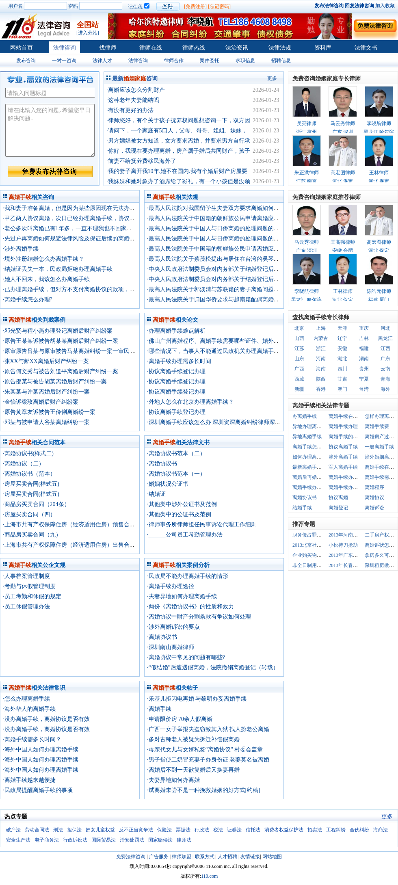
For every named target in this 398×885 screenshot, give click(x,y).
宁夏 (364, 379)
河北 (385, 328)
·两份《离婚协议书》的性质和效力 (190, 607)
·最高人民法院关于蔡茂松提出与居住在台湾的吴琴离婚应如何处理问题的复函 (244, 259)
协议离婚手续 (343, 447)
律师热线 (193, 48)
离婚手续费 (377, 426)
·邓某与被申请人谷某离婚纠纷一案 (46, 422)
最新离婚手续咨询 (311, 467)
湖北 (342, 358)
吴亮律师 (306, 123)
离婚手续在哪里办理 (350, 416)
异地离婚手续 (307, 436)
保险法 (164, 830)
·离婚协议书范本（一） (176, 474)
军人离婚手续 (343, 467)
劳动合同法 (37, 830)
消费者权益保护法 (283, 830)
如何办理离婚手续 (311, 457)
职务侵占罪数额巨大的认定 (321, 535)
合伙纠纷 (359, 830)
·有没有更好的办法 (130, 110)
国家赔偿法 (160, 840)
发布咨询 (26, 60)
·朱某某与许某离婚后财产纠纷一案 (46, 392)
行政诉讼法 (75, 840)
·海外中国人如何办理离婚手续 (40, 750)
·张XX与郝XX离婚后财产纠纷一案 (46, 361)
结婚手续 (302, 508)
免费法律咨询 (130, 856)
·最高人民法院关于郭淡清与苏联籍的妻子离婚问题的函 (216, 289)
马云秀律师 (343, 123)
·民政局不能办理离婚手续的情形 (187, 576)
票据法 (183, 830)
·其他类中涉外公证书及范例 (182, 504)
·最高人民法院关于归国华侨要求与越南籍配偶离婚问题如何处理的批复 (236, 299)
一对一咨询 (64, 60)
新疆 (299, 389)
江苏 (299, 348)
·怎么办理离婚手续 (26, 699)
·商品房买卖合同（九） (32, 535)
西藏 (299, 379)
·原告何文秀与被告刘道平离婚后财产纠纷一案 (60, 371)
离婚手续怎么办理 (311, 447)
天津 (342, 328)
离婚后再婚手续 (309, 477)
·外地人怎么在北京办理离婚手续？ (190, 402)
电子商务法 (47, 840)
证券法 (234, 830)
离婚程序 (374, 487)
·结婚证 (156, 494)
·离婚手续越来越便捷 (29, 780)
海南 (321, 369)
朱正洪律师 (306, 172)
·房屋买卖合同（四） (29, 514)
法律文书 (366, 48)
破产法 (13, 830)
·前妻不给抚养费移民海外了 (141, 161)
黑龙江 (385, 338)
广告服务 (159, 856)
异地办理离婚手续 (311, 426)
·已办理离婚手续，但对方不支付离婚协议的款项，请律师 (75, 289)
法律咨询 (64, 48)
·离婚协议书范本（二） (176, 453)
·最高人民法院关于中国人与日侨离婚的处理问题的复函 (216, 228)
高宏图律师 (343, 172)
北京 (299, 328)
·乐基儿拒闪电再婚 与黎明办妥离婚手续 (197, 699)
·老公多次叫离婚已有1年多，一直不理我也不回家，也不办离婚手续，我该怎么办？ (107, 228)
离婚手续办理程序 (311, 487)
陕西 (321, 379)
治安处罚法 (132, 840)
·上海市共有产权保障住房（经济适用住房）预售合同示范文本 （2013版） (95, 524)
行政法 (202, 830)
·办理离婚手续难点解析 (176, 331)
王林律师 (379, 172)
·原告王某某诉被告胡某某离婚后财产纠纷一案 (60, 341)
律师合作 (174, 60)
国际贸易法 (103, 840)
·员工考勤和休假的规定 (32, 596)
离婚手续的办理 (346, 436)
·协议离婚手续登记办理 (176, 371)
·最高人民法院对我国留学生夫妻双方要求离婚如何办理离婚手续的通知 (236, 208)
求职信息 (245, 60)
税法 (218, 830)
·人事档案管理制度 (26, 576)
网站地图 (272, 856)
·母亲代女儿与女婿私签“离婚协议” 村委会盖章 (205, 750)
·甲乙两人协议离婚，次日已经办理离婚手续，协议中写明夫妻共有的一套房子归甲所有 (112, 218)
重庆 (364, 328)
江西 (385, 348)
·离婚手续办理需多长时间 (179, 361)
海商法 (380, 830)
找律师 (107, 48)
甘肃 (342, 379)
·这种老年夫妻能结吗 (132, 100)
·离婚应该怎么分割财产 (135, 90)
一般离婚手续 (379, 447)
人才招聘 (227, 856)
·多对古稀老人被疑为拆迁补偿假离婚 (193, 739)
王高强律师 (343, 242)
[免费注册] (195, 6)
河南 (321, 358)
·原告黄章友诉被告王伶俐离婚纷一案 (49, 412)
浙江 (321, 348)
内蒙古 (321, 338)
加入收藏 (385, 6)
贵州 (364, 369)
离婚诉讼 (374, 508)
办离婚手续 (304, 416)
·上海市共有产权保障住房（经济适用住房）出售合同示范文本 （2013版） (95, 545)
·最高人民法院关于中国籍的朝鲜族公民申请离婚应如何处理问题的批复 (236, 218)
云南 (385, 369)
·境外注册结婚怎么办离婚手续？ (43, 259)
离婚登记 (338, 508)
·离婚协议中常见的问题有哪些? (186, 657)
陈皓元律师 (379, 291)
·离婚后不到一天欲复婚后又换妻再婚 (193, 770)
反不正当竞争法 (136, 830)
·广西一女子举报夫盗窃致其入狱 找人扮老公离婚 (208, 729)
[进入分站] (87, 33)
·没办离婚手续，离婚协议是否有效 (46, 719)
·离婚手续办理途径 (170, 586)
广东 (385, 358)
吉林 (364, 338)
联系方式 (204, 856)
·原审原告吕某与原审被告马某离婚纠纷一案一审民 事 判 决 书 (80, 351)
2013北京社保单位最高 (316, 545)
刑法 (58, 830)
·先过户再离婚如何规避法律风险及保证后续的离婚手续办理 (77, 239)
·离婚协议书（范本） (29, 474)
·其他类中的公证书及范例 (179, 514)
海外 (385, 389)
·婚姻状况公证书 (167, 484)
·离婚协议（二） (23, 464)
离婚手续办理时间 (348, 487)
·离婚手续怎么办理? (27, 299)
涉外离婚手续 (343, 457)
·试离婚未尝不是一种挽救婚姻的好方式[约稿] (203, 790)
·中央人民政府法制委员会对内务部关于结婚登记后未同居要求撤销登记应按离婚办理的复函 (261, 269)
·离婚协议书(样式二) (28, 453)
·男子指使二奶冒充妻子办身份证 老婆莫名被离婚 (208, 760)
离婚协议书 (304, 497)
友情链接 (250, 856)
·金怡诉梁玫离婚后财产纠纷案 (40, 402)
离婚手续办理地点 (348, 477)
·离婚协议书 (162, 464)
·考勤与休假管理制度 (29, 586)
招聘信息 (281, 60)
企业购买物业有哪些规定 (319, 555)
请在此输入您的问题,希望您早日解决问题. (50, 130)
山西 (299, 338)
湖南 (364, 358)
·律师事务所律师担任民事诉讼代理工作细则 (202, 524)
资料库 (322, 48)
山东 (299, 358)
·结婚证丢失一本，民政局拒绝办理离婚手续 (57, 269)
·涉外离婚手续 (21, 249)
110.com (209, 876)
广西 (299, 369)
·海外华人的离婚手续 (29, 709)
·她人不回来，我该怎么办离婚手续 (46, 279)
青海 (385, 379)
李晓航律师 (379, 123)
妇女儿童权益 (100, 830)
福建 (364, 348)
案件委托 (209, 60)
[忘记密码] (219, 6)
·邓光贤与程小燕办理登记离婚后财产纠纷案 (57, 331)
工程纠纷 (336, 830)
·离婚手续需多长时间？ (32, 739)
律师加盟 (181, 856)
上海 (321, 328)
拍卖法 (314, 830)
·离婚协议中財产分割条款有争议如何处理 (199, 617)
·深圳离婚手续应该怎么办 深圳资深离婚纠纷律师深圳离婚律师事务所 (233, 422)
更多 (272, 78)
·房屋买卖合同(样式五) (31, 484)
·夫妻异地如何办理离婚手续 (182, 596)
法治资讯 (236, 48)
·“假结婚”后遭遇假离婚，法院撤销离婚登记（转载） (213, 667)
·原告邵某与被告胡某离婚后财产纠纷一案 (55, 382)
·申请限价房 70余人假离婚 (179, 719)
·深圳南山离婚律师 (170, 647)
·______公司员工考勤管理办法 (185, 535)
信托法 (253, 830)
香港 (321, 389)
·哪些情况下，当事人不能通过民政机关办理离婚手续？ (216, 351)
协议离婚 (338, 497)
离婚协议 (374, 497)
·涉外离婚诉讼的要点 (173, 627)
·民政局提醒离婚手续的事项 (38, 790)
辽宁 (342, 338)
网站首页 (21, 48)
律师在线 (150, 48)
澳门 (342, 389)
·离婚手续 (159, 709)
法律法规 (279, 48)
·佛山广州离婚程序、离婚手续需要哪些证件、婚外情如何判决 (224, 341)
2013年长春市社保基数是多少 (360, 565)
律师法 (184, 840)
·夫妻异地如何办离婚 (173, 780)
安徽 (342, 348)
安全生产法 (18, 840)
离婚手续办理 (343, 426)
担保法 (74, 830)
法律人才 (102, 60)
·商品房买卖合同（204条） (36, 504)
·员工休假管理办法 (26, 607)
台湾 (364, 389)
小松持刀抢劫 (343, 545)
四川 (342, 369)
